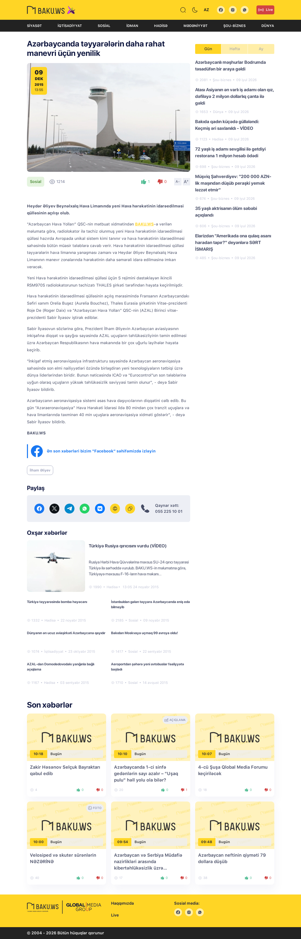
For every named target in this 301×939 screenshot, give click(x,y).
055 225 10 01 (169, 511)
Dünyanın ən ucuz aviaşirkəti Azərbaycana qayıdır (66, 633)
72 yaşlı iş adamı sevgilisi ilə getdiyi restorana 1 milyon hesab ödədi (230, 152)
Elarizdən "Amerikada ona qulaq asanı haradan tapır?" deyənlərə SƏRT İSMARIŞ (233, 242)
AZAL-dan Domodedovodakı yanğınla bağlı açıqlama (60, 666)
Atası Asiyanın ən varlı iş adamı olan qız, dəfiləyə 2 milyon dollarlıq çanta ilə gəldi (234, 96)
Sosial (104, 26)
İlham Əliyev (40, 470)
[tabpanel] (234, 160)
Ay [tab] (261, 48)
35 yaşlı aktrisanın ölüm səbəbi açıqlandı (226, 212)
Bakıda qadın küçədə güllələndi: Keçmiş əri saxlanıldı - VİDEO (227, 125)
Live (265, 10)
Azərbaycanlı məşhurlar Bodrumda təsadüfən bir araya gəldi (230, 65)
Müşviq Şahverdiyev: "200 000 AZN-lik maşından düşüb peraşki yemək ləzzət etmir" (233, 183)
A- (178, 181)
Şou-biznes (234, 26)
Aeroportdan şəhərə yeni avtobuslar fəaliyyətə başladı (147, 666)
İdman (132, 26)
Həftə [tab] (235, 48)
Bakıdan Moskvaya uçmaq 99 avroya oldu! (144, 633)
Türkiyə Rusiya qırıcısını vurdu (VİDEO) (128, 545)
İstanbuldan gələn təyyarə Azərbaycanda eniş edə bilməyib (150, 604)
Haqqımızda (122, 903)
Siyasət (34, 26)
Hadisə (160, 26)
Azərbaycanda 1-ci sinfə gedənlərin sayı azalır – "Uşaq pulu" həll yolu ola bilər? (146, 773)
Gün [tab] (208, 48)
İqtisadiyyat (70, 26)
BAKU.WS (144, 224)
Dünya (267, 26)
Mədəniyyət (196, 26)
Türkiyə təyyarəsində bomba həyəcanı (57, 602)
